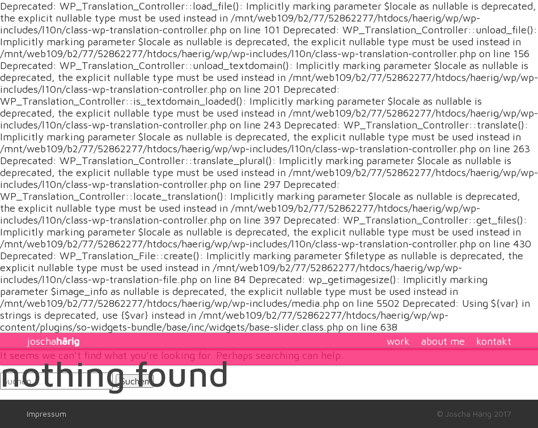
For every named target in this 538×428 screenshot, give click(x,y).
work (398, 341)
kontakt (493, 341)
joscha (53, 341)
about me (443, 341)
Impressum (46, 413)
